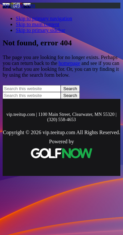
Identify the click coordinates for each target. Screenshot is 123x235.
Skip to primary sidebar (40, 30)
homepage (69, 63)
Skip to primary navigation (44, 18)
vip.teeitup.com (19, 5)
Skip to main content (37, 24)
